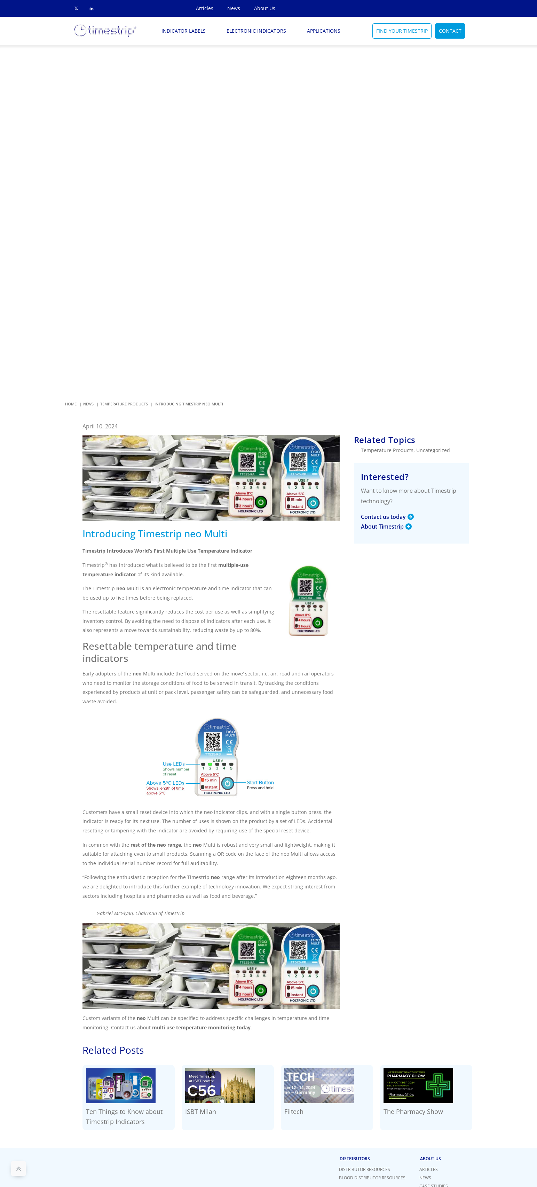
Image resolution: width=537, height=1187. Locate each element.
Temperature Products (387, 450)
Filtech (293, 1111)
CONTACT (450, 30)
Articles (204, 8)
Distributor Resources (364, 1169)
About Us (264, 8)
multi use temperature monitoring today (201, 1027)
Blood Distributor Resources (372, 1178)
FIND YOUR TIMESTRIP (402, 30)
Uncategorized (433, 450)
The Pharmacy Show (413, 1111)
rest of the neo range (156, 844)
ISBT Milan (200, 1111)
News (233, 8)
